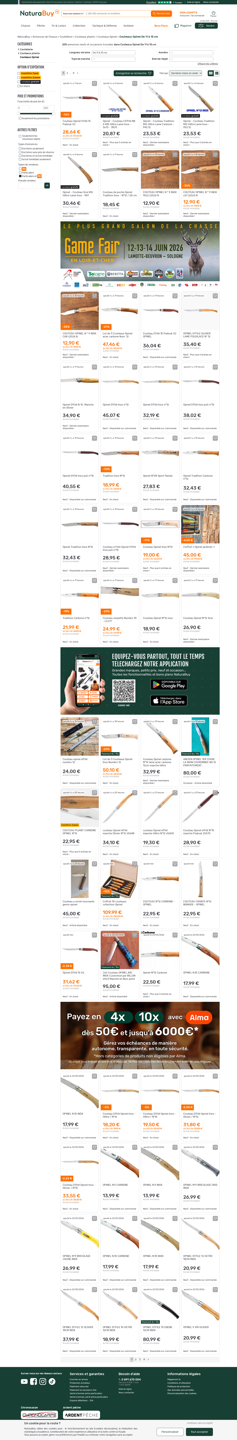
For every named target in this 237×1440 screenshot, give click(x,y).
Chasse (25, 25)
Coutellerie (66, 37)
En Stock (25, 86)
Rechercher (161, 13)
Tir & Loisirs (59, 25)
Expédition (29, 73)
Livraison (30, 82)
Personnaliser (170, 1432)
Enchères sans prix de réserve (38, 152)
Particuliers (28, 173)
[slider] (18, 113)
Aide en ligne (193, 2)
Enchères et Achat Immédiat (37, 156)
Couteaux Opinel (107, 37)
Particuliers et (32, 176)
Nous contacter (211, 2)
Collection (79, 25)
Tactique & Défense (104, 25)
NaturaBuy (24, 37)
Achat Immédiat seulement (36, 159)
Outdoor (128, 25)
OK (47, 185)
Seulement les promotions (36, 118)
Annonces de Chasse (45, 37)
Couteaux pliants (85, 37)
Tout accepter (199, 1432)
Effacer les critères (208, 64)
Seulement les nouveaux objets (31, 137)
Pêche (41, 25)
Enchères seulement (33, 149)
